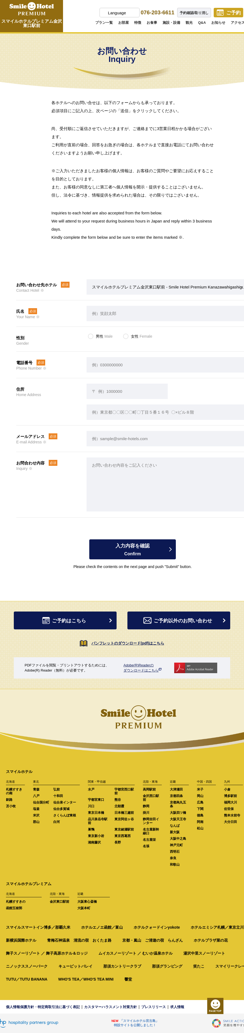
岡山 (200, 796)
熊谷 (117, 800)
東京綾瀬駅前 (124, 829)
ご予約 (233, 12)
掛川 (146, 813)
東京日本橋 (96, 813)
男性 (104, 336)
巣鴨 (91, 829)
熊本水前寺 (232, 815)
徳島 (200, 815)
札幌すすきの (15, 902)
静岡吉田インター (151, 821)
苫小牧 (11, 806)
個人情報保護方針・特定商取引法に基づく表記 (43, 1007)
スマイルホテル (19, 771)
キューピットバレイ (75, 966)
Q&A (202, 23)
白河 (56, 822)
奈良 (173, 858)
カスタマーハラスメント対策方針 (110, 1007)
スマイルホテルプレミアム (28, 884)
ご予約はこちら (78, 620)
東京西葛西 (122, 836)
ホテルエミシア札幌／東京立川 (217, 927)
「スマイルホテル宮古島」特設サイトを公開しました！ (136, 1023)
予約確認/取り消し (194, 13)
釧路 (9, 800)
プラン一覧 (104, 23)
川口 (91, 806)
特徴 (137, 23)
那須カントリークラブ (122, 966)
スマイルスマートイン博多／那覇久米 (38, 927)
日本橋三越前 (124, 813)
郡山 (36, 822)
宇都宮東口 (96, 800)
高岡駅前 (149, 789)
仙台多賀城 (61, 809)
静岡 (146, 806)
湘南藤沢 (94, 842)
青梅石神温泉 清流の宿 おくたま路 (79, 940)
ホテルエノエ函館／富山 (102, 927)
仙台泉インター (64, 802)
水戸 (91, 789)
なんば (175, 826)
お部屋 (123, 23)
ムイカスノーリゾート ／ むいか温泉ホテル (135, 953)
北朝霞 (119, 806)
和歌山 (175, 864)
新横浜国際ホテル (21, 940)
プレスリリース (153, 1007)
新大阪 (175, 832)
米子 (200, 789)
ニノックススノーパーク (27, 966)
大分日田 (230, 822)
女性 (141, 336)
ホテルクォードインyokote (157, 927)
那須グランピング (167, 966)
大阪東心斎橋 (87, 902)
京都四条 (176, 796)
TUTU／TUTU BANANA (26, 979)
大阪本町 (83, 908)
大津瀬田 (176, 789)
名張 (146, 846)
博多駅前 (230, 796)
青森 (36, 789)
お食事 (152, 23)
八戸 (36, 796)
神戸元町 (176, 845)
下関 (200, 809)
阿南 (200, 822)
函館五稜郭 (14, 908)
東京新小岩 (96, 836)
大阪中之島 (178, 839)
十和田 (58, 796)
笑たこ (199, 966)
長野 (117, 842)
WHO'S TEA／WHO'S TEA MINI (85, 979)
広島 (200, 802)
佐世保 (229, 809)
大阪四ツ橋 (178, 813)
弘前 (56, 789)
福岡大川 (230, 802)
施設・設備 (171, 23)
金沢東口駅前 (59, 902)
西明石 (175, 851)
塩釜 (36, 809)
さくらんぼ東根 (64, 815)
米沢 (36, 815)
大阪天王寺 (178, 819)
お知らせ (218, 23)
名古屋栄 (149, 840)
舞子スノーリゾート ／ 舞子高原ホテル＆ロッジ (47, 953)
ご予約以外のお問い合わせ (186, 620)
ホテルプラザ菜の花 (211, 940)
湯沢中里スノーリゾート (204, 953)
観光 (189, 23)
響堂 (128, 979)
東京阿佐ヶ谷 (124, 819)
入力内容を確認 (132, 549)
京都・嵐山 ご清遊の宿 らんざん (152, 940)
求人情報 (177, 1007)
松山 (200, 828)
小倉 (227, 789)
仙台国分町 (41, 802)
